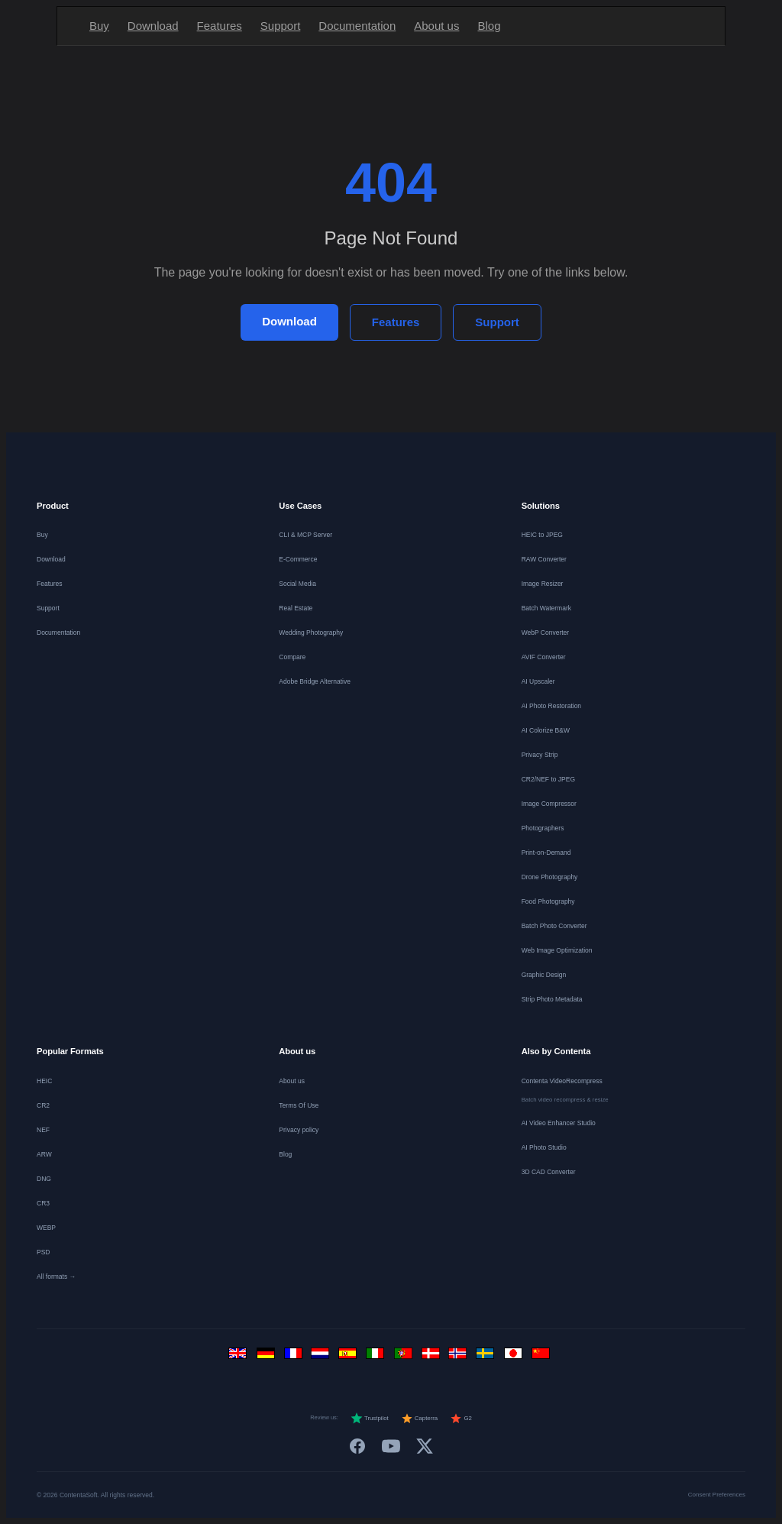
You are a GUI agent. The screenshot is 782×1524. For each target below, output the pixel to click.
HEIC (44, 1081)
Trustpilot (370, 1418)
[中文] (542, 1357)
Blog (488, 25)
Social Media (297, 583)
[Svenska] (487, 1357)
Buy (99, 25)
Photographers (543, 828)
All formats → (56, 1276)
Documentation (357, 25)
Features (219, 25)
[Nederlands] (322, 1357)
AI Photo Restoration (551, 706)
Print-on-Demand (546, 852)
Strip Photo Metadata (552, 999)
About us (436, 25)
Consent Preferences (716, 1494)
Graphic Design (544, 975)
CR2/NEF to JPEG (548, 779)
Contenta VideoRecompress (562, 1081)
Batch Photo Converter (554, 926)
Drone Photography (550, 877)
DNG (44, 1179)
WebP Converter (546, 632)
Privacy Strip (540, 755)
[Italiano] (377, 1357)
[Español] (349, 1357)
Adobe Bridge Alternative (315, 681)
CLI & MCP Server (305, 535)
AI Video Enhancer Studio (559, 1123)
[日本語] (514, 1357)
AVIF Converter (544, 657)
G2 (461, 1418)
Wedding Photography (311, 632)
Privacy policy (298, 1130)
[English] (239, 1357)
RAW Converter (544, 559)
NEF (43, 1130)
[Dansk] (432, 1357)
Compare (292, 657)
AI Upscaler (538, 681)
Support (280, 25)
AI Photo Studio (544, 1147)
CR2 (43, 1105)
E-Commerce (298, 559)
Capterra (419, 1418)
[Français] (294, 1357)
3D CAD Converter (549, 1172)
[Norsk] (459, 1357)
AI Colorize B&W (546, 730)
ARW (44, 1154)
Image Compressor (549, 803)
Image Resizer (543, 583)
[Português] (404, 1357)
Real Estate (295, 608)
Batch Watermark (546, 608)
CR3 (43, 1203)
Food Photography (548, 901)
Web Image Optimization (557, 950)
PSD (43, 1252)
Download (153, 25)
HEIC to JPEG (542, 535)
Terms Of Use (298, 1105)
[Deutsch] (267, 1357)
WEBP (46, 1227)
